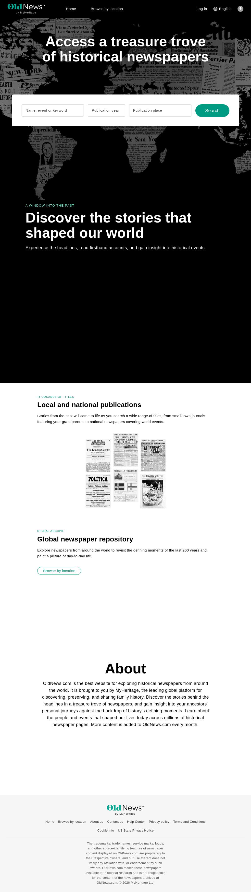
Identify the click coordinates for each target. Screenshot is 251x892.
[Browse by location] (59, 571)
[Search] (212, 110)
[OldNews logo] (26, 6)
